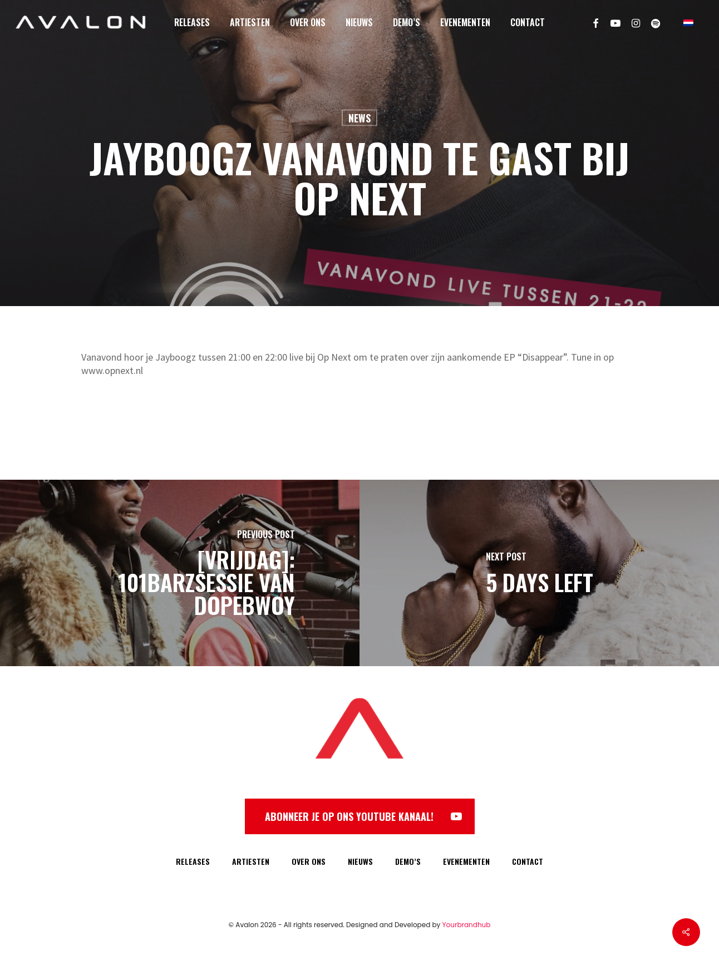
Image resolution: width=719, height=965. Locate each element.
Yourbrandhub (466, 924)
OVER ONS (309, 861)
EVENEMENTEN (466, 861)
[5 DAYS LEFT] (539, 573)
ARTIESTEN (250, 861)
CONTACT (527, 861)
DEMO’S (408, 861)
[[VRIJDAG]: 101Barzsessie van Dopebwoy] (180, 573)
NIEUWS (360, 861)
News (359, 118)
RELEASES (193, 861)
